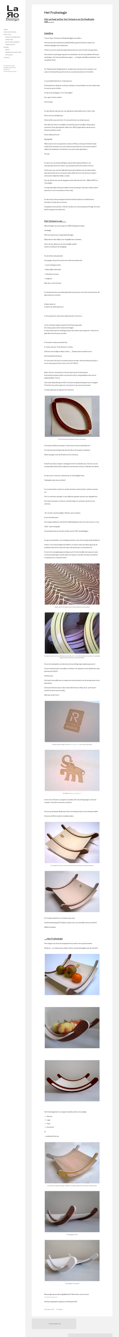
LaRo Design (11, 65)
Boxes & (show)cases (12, 37)
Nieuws (6, 47)
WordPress (7, 69)
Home (6, 29)
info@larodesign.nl (50, 1297)
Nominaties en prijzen (13, 52)
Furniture (9, 39)
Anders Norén (12, 71)
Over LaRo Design (10, 32)
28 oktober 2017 (49, 1309)
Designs (60, 1309)
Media (7, 50)
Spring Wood (10, 44)
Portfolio (7, 34)
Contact (7, 57)
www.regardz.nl (74, 744)
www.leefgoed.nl (76, 793)
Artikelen (9, 55)
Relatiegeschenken (12, 42)
